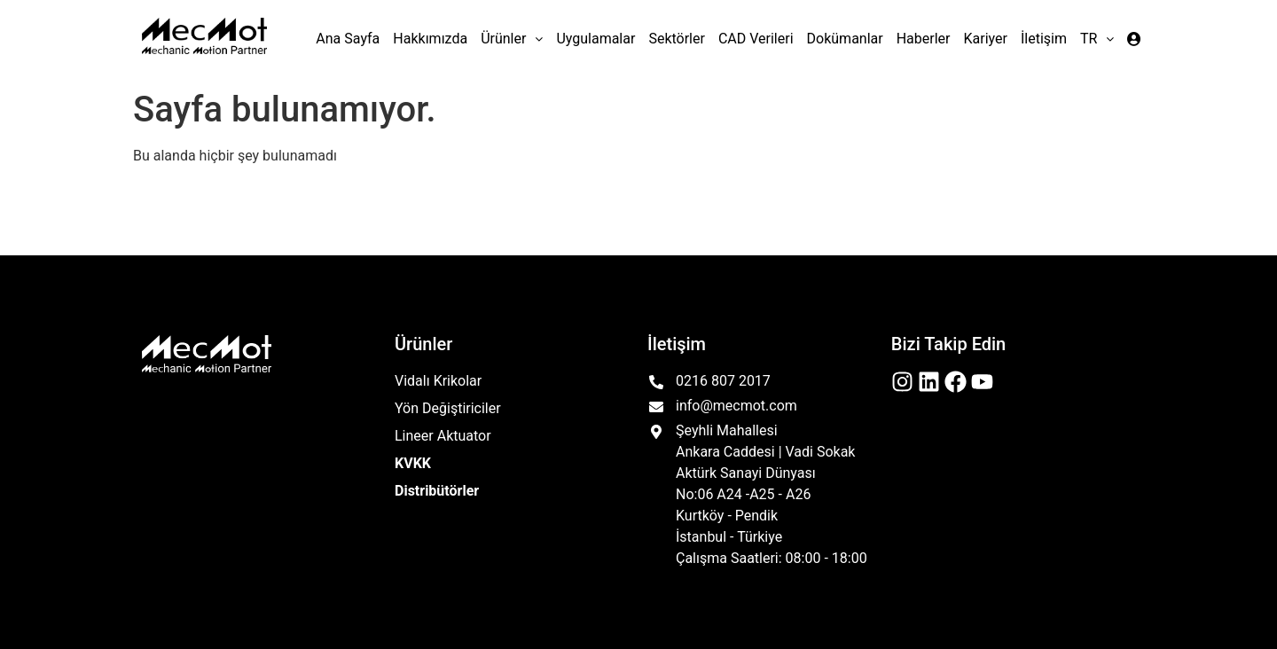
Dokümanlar (845, 38)
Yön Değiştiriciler (448, 408)
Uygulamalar (595, 38)
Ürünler (512, 38)
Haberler (924, 38)
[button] (512, 39)
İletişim (1044, 38)
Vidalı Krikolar (438, 380)
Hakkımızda (430, 38)
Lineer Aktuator (443, 435)
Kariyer (985, 38)
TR (1097, 38)
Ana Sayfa (348, 38)
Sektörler (676, 38)
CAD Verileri (756, 38)
